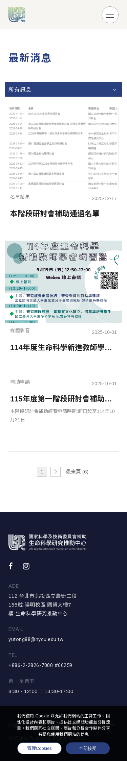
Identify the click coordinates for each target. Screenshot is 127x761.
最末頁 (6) (77, 471)
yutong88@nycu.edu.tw (35, 643)
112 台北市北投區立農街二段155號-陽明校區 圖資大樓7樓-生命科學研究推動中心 (42, 608)
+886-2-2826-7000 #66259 (40, 669)
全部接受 (88, 748)
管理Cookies (39, 748)
